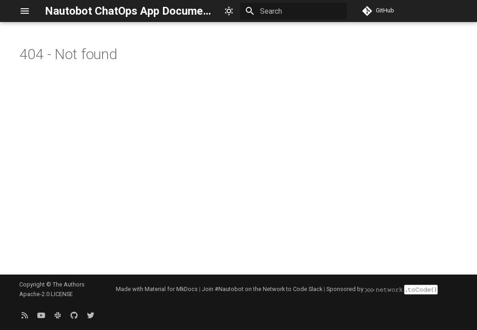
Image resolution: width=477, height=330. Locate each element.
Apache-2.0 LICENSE (46, 294)
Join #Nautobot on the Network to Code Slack (262, 289)
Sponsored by (381, 289)
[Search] (293, 11)
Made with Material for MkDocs (157, 289)
